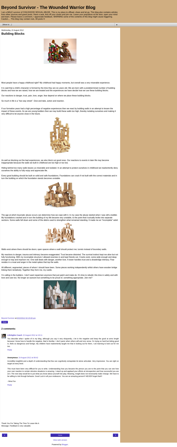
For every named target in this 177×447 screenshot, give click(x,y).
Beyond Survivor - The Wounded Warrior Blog (48, 7)
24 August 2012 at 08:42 (28, 358)
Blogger (65, 444)
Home (60, 435)
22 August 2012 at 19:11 (32, 335)
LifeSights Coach (14, 335)
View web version (60, 440)
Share (5, 322)
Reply (9, 350)
